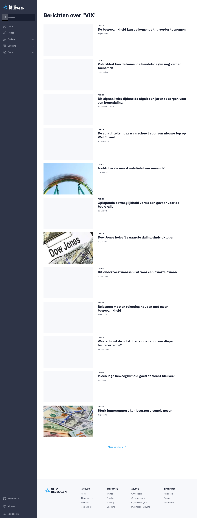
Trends (18, 33)
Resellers (85, 503)
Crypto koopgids (139, 503)
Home (8, 26)
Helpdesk (168, 494)
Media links (86, 507)
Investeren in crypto (140, 507)
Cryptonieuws (138, 498)
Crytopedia (136, 494)
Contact (167, 498)
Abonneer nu (11, 499)
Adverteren (169, 503)
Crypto (18, 52)
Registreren (11, 514)
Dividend (18, 46)
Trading (18, 39)
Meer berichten (117, 447)
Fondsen (111, 498)
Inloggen (9, 506)
